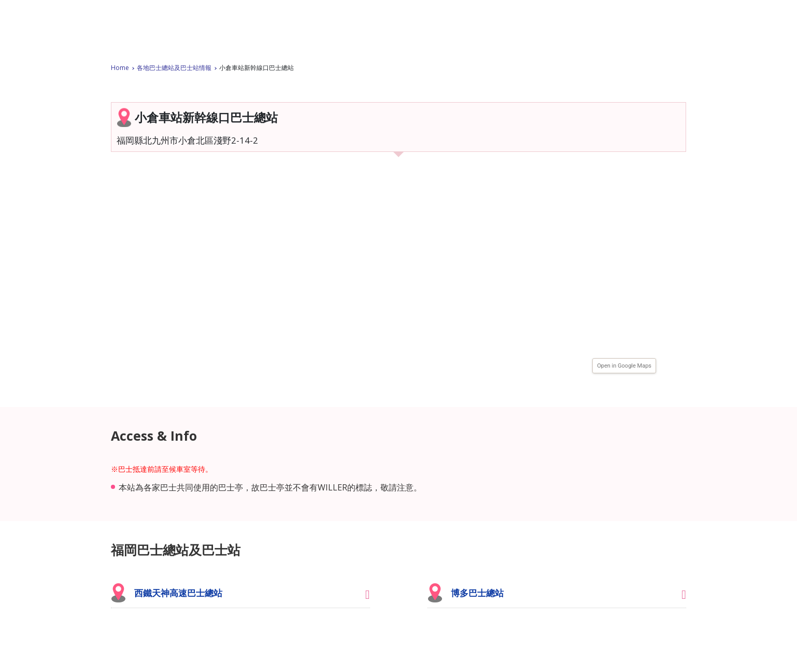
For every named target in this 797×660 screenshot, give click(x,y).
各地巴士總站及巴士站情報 (174, 67)
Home (120, 67)
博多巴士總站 (477, 593)
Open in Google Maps (624, 365)
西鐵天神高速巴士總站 (178, 593)
